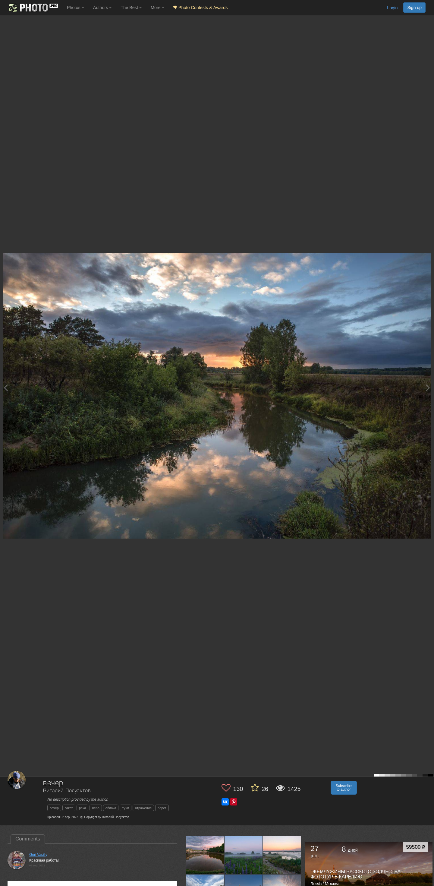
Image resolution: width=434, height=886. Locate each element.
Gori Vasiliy (38, 855)
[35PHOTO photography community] (33, 7)
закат (69, 808)
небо (95, 808)
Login (392, 8)
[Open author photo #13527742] (282, 855)
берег (162, 808)
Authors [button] (102, 7)
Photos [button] (75, 7)
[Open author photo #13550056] (244, 855)
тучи (125, 808)
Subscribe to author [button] (344, 788)
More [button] (157, 7)
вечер (54, 808)
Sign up (414, 7)
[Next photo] (428, 387)
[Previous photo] (6, 387)
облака (110, 808)
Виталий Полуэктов (66, 791)
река (82, 808)
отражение (143, 808)
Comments (27, 839)
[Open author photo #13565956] (205, 855)
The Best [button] (131, 7)
